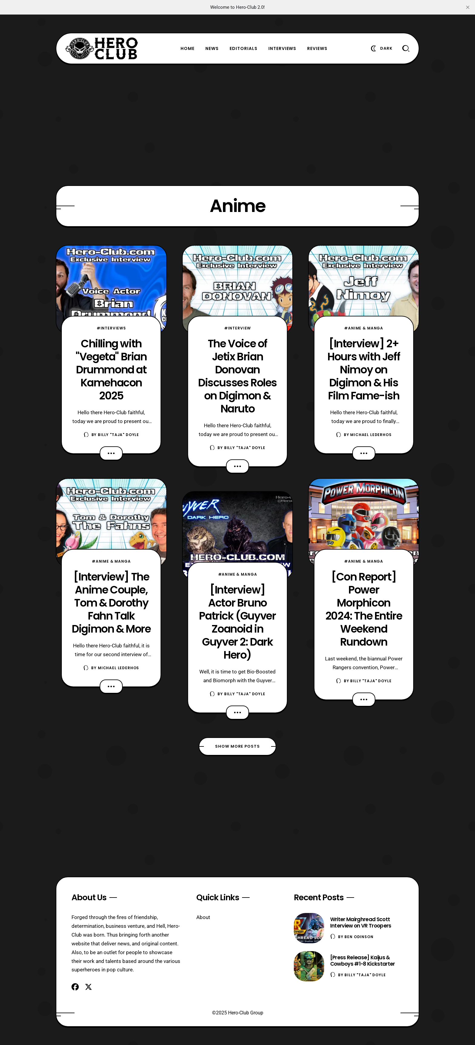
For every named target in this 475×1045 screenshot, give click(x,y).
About (203, 917)
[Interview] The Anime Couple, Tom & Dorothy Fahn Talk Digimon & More (111, 602)
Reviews (317, 48)
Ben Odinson (358, 936)
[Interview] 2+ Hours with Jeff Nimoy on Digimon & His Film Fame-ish (363, 369)
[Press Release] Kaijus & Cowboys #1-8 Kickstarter (362, 960)
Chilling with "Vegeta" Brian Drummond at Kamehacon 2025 (111, 369)
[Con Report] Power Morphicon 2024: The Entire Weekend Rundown (363, 609)
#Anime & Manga (111, 561)
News (212, 48)
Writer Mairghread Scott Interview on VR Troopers (360, 922)
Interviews (282, 48)
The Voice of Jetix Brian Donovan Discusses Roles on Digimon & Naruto (237, 376)
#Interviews (111, 328)
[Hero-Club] (101, 48)
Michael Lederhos (118, 667)
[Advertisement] (237, 124)
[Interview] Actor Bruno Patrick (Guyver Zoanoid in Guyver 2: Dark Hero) (237, 622)
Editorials (243, 48)
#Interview (237, 328)
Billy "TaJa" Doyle (118, 434)
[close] (468, 7)
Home (187, 48)
